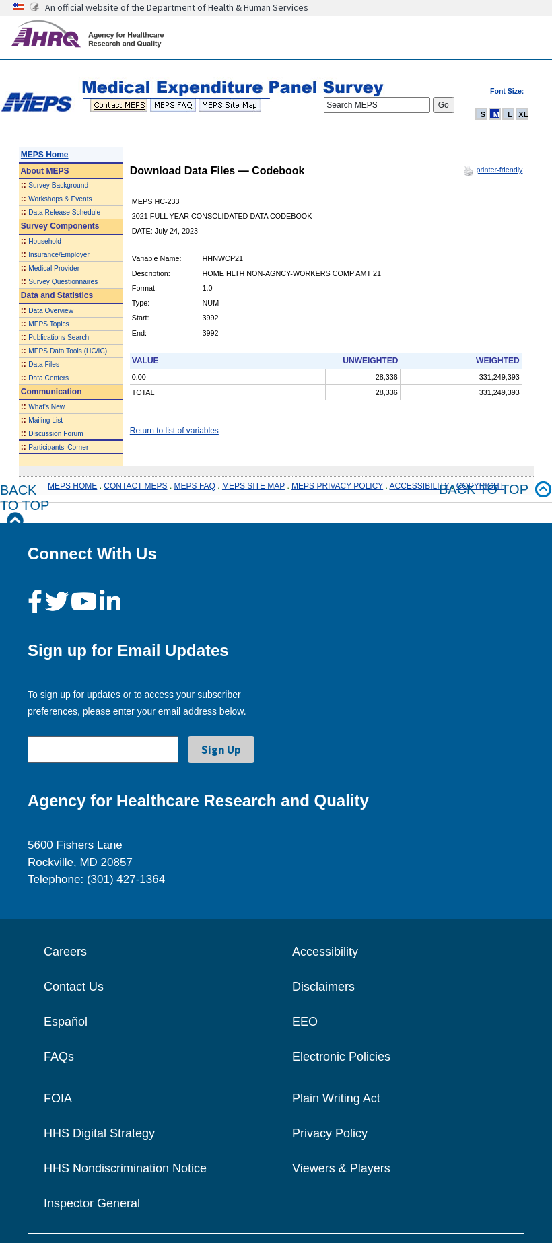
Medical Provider (53, 268)
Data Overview (50, 310)
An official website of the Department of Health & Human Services (176, 7)
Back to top (495, 489)
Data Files (43, 364)
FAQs (59, 1056)
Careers (65, 951)
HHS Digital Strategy (99, 1133)
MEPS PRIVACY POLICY (337, 486)
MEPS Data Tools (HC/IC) (67, 351)
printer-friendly (499, 170)
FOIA (58, 1098)
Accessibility (325, 951)
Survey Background (58, 185)
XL (523, 114)
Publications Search (58, 337)
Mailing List (45, 420)
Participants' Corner (58, 447)
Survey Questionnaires (63, 281)
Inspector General (92, 1203)
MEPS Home (45, 154)
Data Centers (48, 378)
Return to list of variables (174, 430)
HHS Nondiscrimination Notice (125, 1168)
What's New (46, 407)
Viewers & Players (341, 1168)
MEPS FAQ (194, 486)
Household (44, 241)
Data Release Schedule (64, 212)
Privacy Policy (330, 1133)
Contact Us (74, 986)
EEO (305, 1021)
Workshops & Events (60, 199)
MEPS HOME (72, 486)
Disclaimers (323, 986)
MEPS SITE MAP (253, 486)
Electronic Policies (341, 1056)
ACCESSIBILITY (420, 486)
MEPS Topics (48, 324)
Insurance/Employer (59, 254)
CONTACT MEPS (135, 486)
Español (66, 1021)
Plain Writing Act (336, 1098)
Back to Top (24, 506)
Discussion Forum (55, 433)
